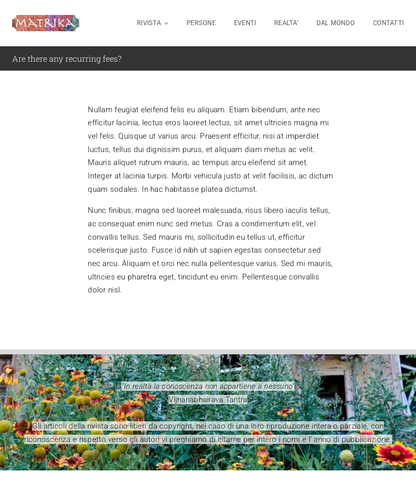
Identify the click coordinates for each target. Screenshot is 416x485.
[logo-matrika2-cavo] (45, 19)
